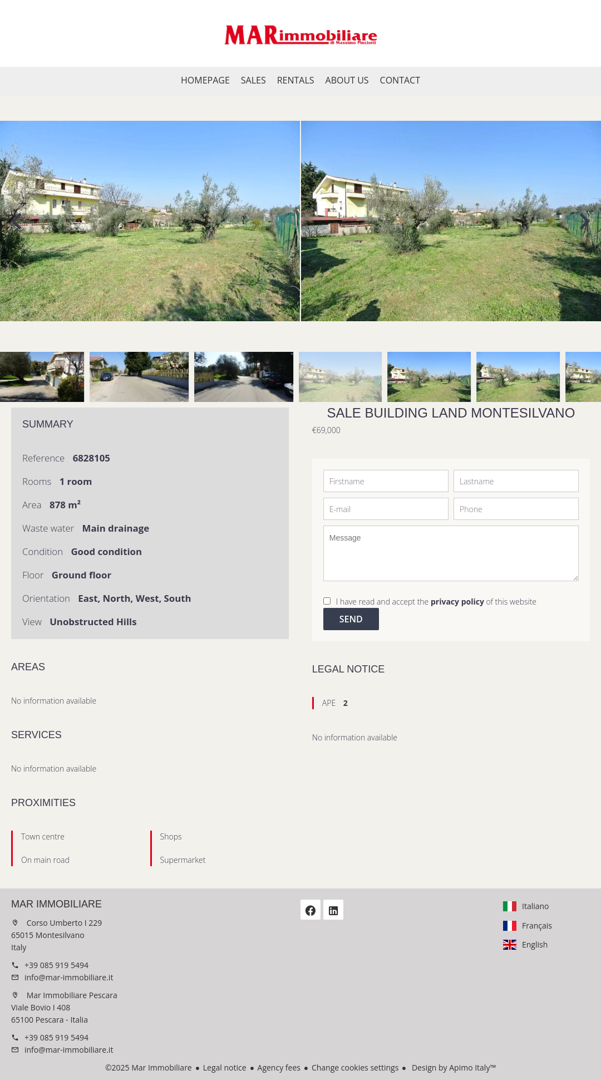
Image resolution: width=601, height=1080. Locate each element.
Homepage (300, 33)
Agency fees (279, 1067)
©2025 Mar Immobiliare (148, 1067)
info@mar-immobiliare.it (68, 977)
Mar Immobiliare (56, 904)
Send (351, 619)
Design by (453, 1067)
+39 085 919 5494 (56, 965)
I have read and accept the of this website (436, 601)
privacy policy (457, 601)
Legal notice (225, 1067)
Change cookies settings (355, 1067)
